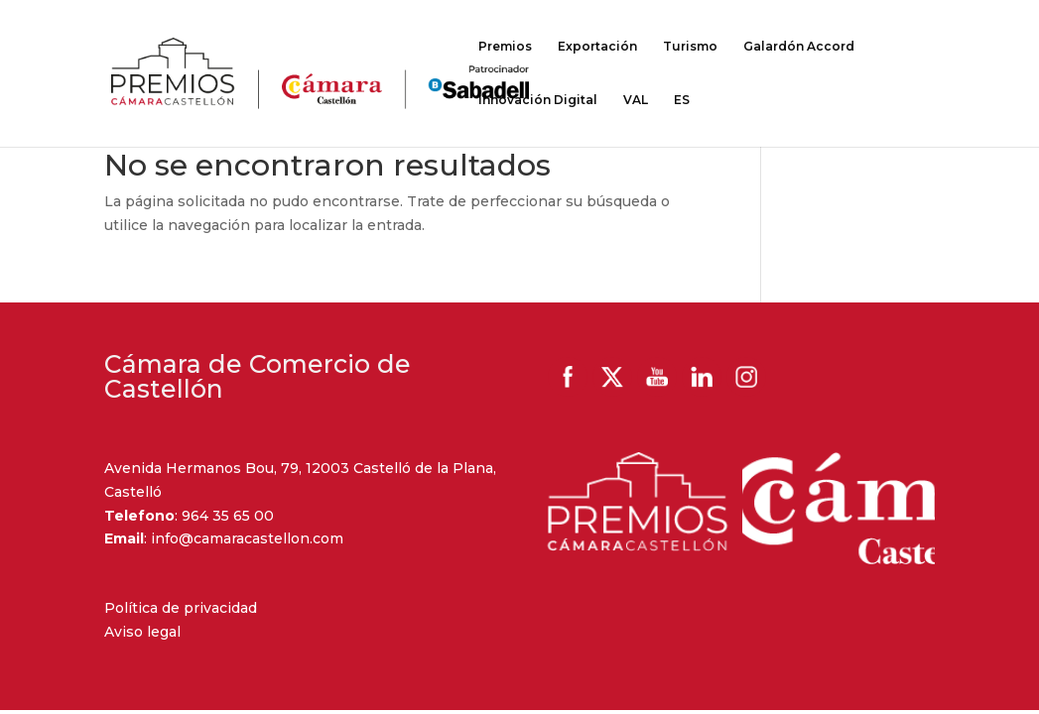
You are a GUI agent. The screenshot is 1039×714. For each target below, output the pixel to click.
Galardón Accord (798, 47)
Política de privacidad (180, 608)
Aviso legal (142, 632)
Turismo (690, 47)
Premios (505, 47)
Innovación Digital (537, 100)
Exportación (597, 47)
